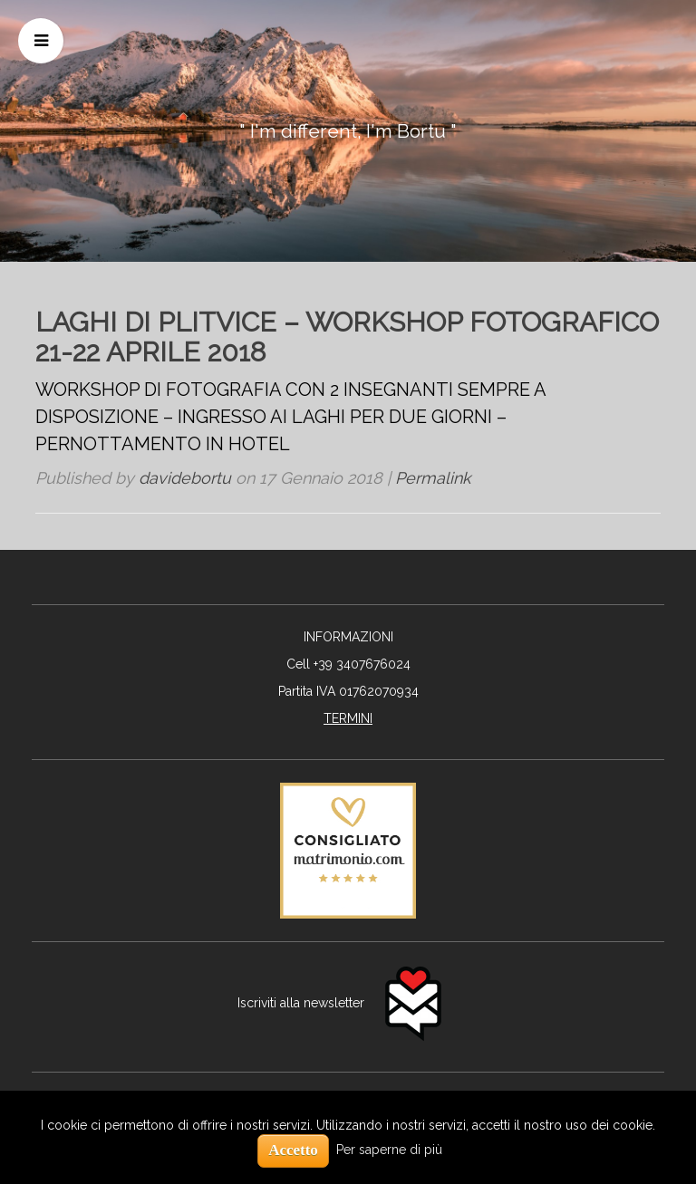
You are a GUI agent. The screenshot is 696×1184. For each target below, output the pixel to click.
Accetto (293, 1150)
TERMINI (348, 718)
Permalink (433, 477)
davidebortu (185, 477)
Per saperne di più (389, 1149)
